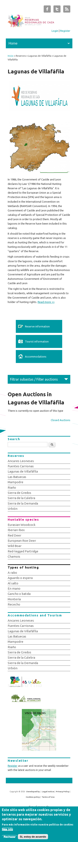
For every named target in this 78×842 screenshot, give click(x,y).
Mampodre (15, 482)
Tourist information (37, 341)
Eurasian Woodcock (21, 524)
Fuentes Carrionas (21, 466)
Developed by (33, 792)
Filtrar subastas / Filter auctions (34, 379)
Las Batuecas (17, 477)
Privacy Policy (62, 792)
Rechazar (10, 838)
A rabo (12, 572)
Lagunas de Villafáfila (23, 471)
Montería (14, 599)
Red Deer (14, 535)
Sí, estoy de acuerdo (33, 838)
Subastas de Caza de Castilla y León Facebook (47, 10)
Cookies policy (33, 797)
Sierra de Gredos (19, 492)
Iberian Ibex (16, 530)
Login (55, 30)
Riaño (12, 487)
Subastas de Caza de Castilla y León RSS (66, 10)
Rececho (14, 604)
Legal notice (48, 792)
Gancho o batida (19, 593)
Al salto (13, 583)
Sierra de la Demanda (23, 503)
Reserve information (37, 326)
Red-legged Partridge (23, 551)
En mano (14, 588)
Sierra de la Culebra (21, 498)
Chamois (14, 556)
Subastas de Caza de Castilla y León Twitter (57, 10)
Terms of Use (48, 797)
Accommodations (35, 356)
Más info (7, 831)
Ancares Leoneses (21, 461)
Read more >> (46, 301)
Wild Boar (14, 546)
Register (65, 30)
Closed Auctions (60, 420)
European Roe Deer (22, 540)
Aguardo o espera (20, 578)
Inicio (11, 56)
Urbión (12, 508)
